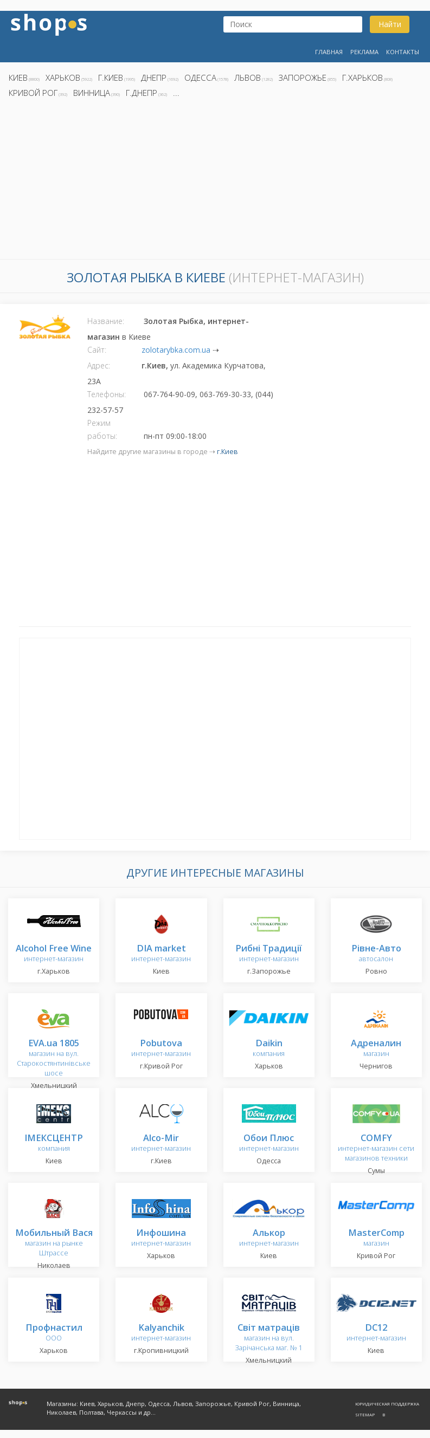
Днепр (153, 77)
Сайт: (96, 350)
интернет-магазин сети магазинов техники (376, 1148)
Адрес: (98, 365)
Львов (247, 77)
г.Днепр (141, 92)
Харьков (63, 77)
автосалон (376, 953)
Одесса (200, 77)
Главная (329, 52)
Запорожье (302, 77)
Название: (105, 321)
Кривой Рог (33, 92)
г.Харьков (362, 77)
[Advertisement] (215, 181)
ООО (53, 1333)
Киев (18, 77)
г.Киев (110, 77)
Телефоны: (106, 394)
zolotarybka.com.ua (176, 350)
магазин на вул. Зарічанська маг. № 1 (269, 1338)
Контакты (402, 52)
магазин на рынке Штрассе (54, 1243)
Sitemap (365, 1414)
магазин (376, 1048)
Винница (91, 92)
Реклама (364, 52)
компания (269, 1048)
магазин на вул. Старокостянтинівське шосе (54, 1058)
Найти (389, 24)
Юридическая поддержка (387, 1404)
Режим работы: (102, 429)
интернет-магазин (54, 953)
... (176, 92)
